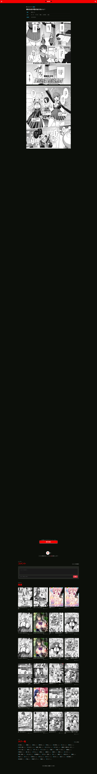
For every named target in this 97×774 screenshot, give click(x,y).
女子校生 (44, 14)
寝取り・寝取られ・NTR (68, 747)
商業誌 (34, 6)
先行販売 (70, 756)
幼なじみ (67, 754)
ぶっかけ (30, 754)
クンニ (27, 756)
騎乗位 (69, 749)
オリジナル (48, 747)
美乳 (42, 752)
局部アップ (35, 759)
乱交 (21, 756)
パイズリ (67, 752)
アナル (35, 752)
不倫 (28, 759)
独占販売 (21, 759)
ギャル (41, 756)
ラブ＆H (36, 14)
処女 (30, 749)
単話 (40, 14)
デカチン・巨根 (47, 754)
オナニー (49, 756)
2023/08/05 (33, 17)
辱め (61, 752)
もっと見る (77, 742)
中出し (49, 745)
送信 (75, 576)
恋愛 (55, 752)
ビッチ (49, 759)
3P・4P (32, 14)
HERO (48, 1)
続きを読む (48, 542)
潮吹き (48, 752)
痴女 (60, 754)
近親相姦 (38, 754)
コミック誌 (22, 749)
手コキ (56, 756)
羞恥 (74, 754)
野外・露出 (22, 754)
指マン (62, 756)
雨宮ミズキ (33, 12)
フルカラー (31, 747)
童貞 (43, 759)
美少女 (71, 745)
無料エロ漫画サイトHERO (50, 765)
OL (54, 754)
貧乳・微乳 (40, 747)
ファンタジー (45, 749)
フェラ (64, 745)
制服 (53, 749)
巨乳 (48, 14)
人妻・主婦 (22, 747)
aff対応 (22, 745)
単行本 (41, 745)
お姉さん (34, 756)
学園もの (21, 752)
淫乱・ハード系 (60, 749)
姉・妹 (28, 752)
